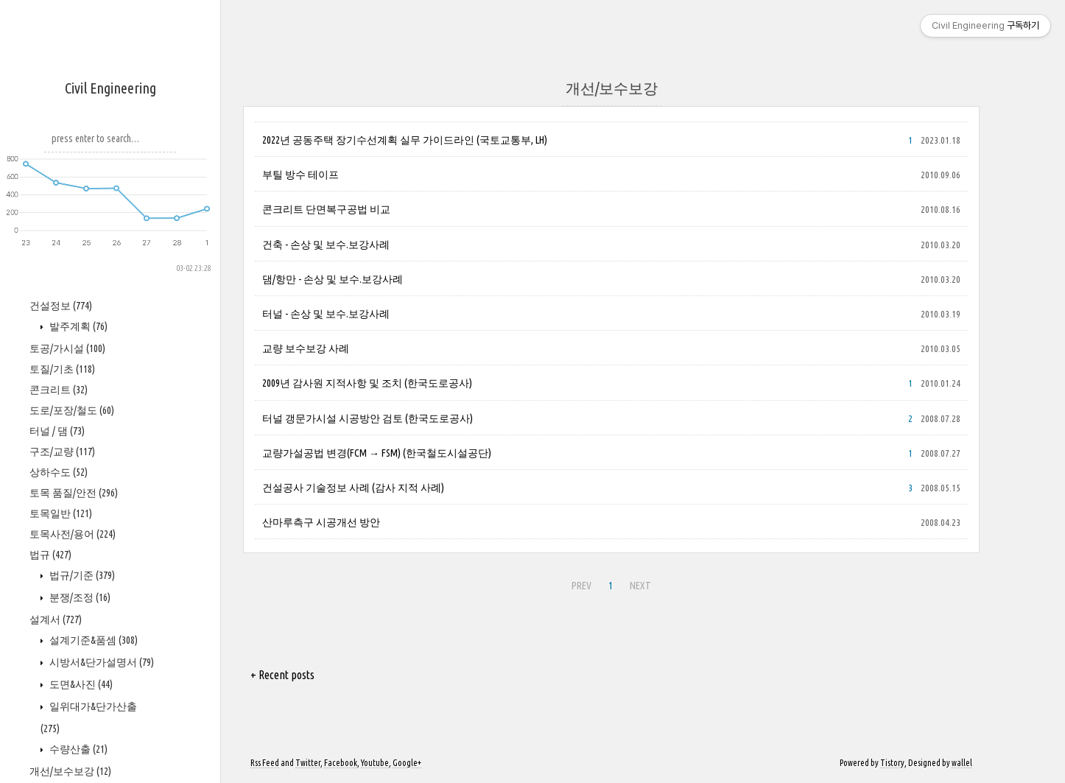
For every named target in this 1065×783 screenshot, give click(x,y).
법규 (50, 555)
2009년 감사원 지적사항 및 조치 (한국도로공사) (367, 383)
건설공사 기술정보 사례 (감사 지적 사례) (353, 488)
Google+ (407, 763)
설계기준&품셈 (92, 640)
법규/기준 (81, 575)
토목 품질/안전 (73, 493)
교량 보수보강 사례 (305, 348)
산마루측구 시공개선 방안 (321, 522)
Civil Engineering (110, 88)
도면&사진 (80, 684)
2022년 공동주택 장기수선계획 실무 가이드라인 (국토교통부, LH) (404, 140)
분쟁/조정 (78, 597)
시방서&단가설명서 (100, 662)
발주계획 (77, 326)
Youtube (375, 763)
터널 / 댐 (57, 431)
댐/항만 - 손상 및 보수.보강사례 (332, 279)
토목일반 (60, 513)
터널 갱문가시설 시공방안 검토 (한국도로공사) (367, 418)
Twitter (307, 763)
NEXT (640, 585)
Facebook (340, 763)
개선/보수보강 (70, 771)
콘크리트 (58, 390)
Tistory (892, 763)
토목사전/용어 (72, 534)
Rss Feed (264, 763)
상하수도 (58, 472)
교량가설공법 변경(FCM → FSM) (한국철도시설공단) (376, 453)
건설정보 (60, 306)
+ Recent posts (282, 674)
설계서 (55, 619)
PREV (581, 585)
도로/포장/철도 (71, 410)
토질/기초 (62, 369)
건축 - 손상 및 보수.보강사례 (326, 244)
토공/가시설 (67, 348)
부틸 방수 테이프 (300, 174)
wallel (962, 763)
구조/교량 (62, 451)
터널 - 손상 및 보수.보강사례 (326, 314)
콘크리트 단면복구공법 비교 (326, 209)
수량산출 (77, 749)
